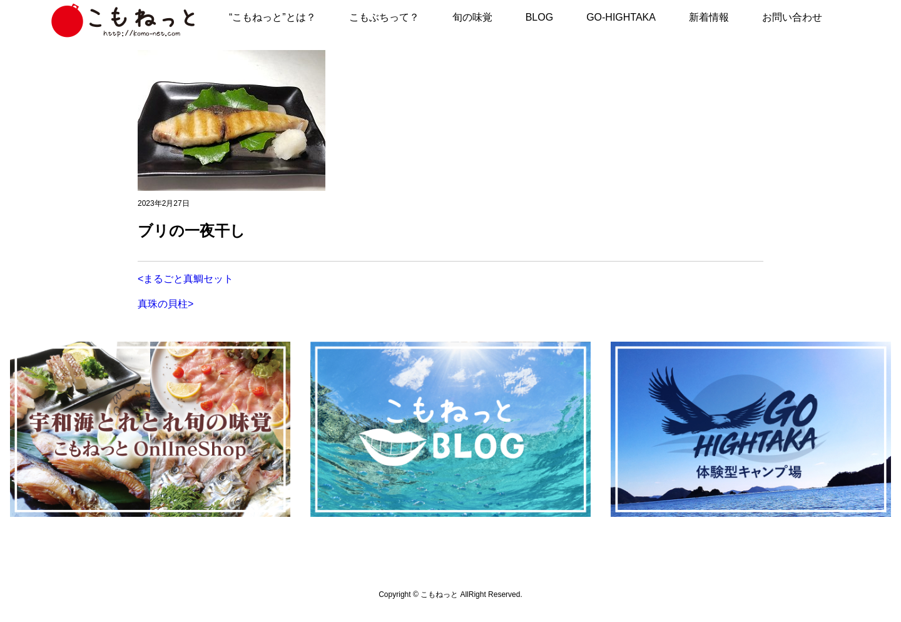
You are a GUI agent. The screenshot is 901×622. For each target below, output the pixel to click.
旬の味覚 (472, 17)
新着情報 (709, 17)
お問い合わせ (792, 17)
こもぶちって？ (384, 17)
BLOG (539, 17)
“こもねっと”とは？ (272, 17)
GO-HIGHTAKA (621, 17)
